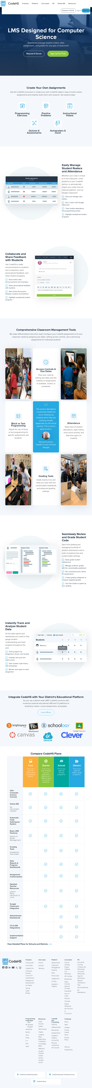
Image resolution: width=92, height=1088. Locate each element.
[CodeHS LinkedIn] (10, 967)
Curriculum (68, 960)
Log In (79, 11)
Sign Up (86, 10)
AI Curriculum (68, 1012)
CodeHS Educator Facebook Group (62, 1075)
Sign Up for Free (58, 53)
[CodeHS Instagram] (6, 967)
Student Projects (41, 1052)
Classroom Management (56, 966)
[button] (26, 3)
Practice (67, 998)
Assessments (56, 1033)
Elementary (68, 979)
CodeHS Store (39, 1081)
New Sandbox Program (29, 1024)
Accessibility (68, 1050)
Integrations (55, 979)
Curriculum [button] (46, 4)
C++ (27, 1041)
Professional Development (30, 982)
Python (28, 1032)
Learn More (46, 712)
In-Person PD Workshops (81, 968)
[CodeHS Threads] (20, 967)
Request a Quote (68, 10)
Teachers (41, 968)
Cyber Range (28, 992)
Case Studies (40, 1023)
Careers (67, 1028)
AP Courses (68, 976)
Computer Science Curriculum (29, 973)
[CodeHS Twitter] (17, 967)
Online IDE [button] (62, 4)
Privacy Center (66, 1031)
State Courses (67, 983)
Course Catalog (67, 964)
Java (27, 1035)
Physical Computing (55, 1044)
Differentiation (56, 1027)
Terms (66, 1035)
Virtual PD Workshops (81, 973)
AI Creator (29, 985)
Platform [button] (36, 4)
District (40, 963)
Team (66, 1025)
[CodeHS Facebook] (3, 967)
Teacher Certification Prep (81, 983)
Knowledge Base (42, 1045)
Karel (27, 1046)
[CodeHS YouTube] (13, 967)
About (66, 1022)
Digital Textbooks (67, 1005)
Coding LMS (30, 963)
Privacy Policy (66, 1039)
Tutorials (67, 1001)
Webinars (41, 1049)
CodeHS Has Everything (55, 1020)
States (40, 1026)
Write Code (55, 976)
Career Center (40, 1057)
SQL (27, 1044)
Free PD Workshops (81, 977)
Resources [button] (72, 4)
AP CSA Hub (68, 1009)
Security (67, 1047)
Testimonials (42, 1029)
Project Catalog (67, 968)
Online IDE (29, 966)
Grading (54, 970)
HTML (27, 1038)
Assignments (56, 963)
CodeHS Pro (30, 968)
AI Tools (54, 981)
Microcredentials (82, 987)
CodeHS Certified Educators (27, 1075)
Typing (28, 988)
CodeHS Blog (41, 1036)
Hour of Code (66, 995)
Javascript (29, 1029)
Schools (41, 966)
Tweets (40, 1032)
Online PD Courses (80, 964)
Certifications (30, 978)
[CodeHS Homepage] (10, 3)
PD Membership (81, 991)
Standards (67, 991)
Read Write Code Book (42, 1040)
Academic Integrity (55, 985)
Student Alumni (41, 1061)
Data (53, 973)
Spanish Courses (67, 987)
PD (78, 960)
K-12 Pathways (67, 973)
